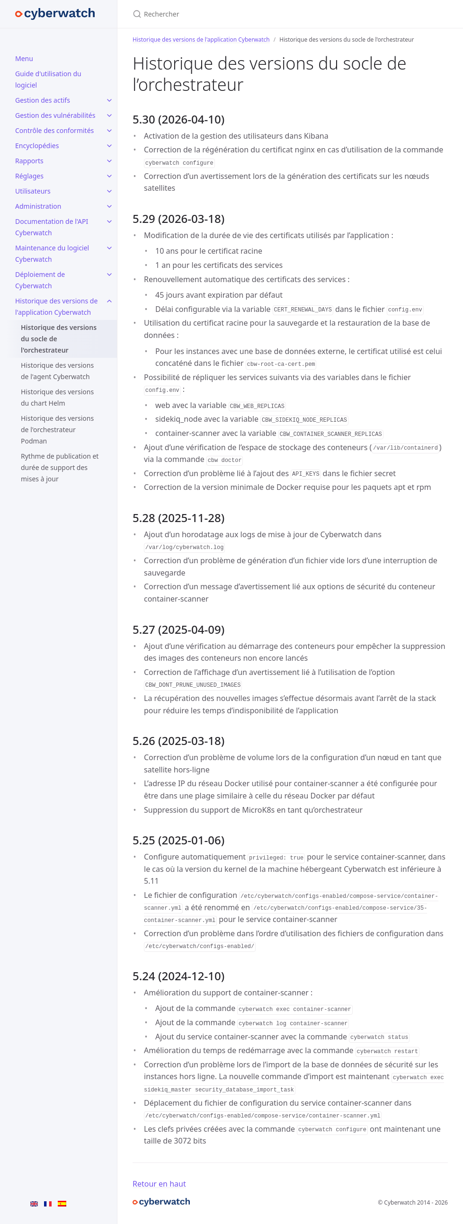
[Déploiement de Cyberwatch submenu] (109, 274)
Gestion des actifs (42, 100)
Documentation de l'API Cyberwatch (51, 227)
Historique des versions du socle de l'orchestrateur (59, 339)
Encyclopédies (37, 145)
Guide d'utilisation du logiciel (48, 79)
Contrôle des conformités (54, 130)
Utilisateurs (33, 190)
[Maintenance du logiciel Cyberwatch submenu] (109, 248)
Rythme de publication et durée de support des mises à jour (59, 467)
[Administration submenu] (109, 206)
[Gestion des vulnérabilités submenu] (109, 115)
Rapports (29, 160)
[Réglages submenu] (109, 176)
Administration (38, 206)
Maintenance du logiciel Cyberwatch (52, 253)
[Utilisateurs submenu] (109, 191)
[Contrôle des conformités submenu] (109, 130)
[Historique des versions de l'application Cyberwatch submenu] (109, 301)
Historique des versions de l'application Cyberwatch (56, 306)
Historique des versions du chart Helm (57, 397)
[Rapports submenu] (109, 161)
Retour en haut (159, 1184)
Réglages (29, 175)
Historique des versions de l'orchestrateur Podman (57, 429)
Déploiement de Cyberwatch (40, 280)
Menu (24, 58)
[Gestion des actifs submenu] (109, 100)
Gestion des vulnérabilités (55, 115)
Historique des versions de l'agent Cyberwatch (57, 371)
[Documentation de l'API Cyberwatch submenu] (109, 221)
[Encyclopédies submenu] (109, 145)
